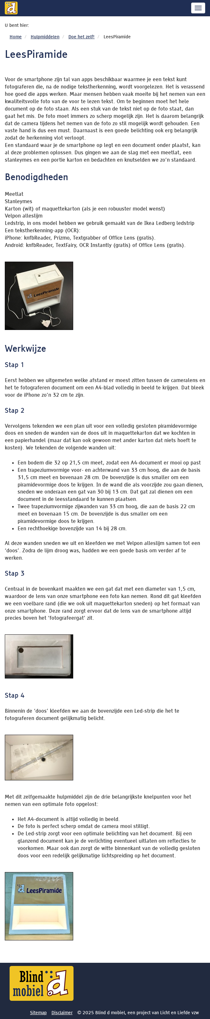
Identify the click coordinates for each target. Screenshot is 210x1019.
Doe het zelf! (81, 37)
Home (16, 37)
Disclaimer (62, 1012)
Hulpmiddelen (45, 37)
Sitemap (38, 1012)
